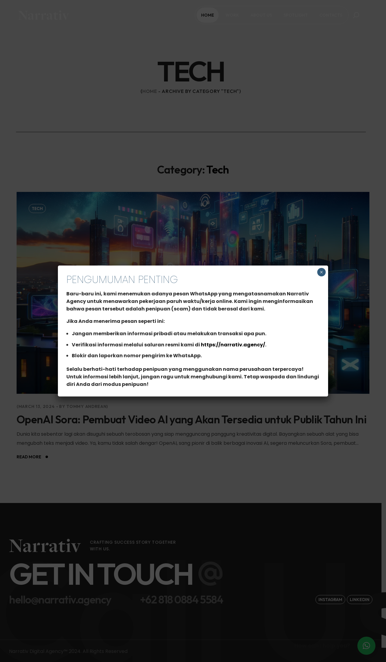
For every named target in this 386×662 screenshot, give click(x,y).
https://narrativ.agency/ (233, 344)
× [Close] (321, 272)
